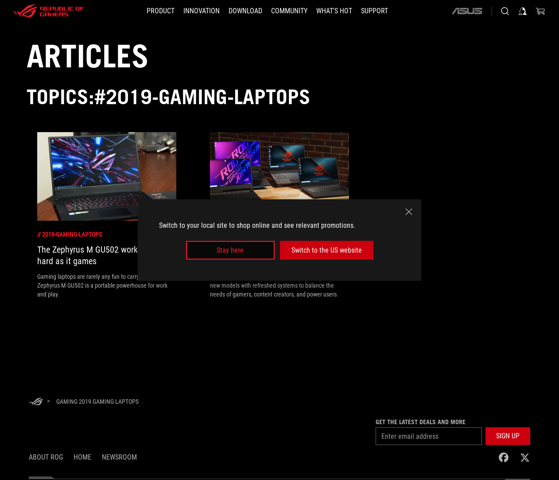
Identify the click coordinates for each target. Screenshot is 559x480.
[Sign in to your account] (522, 11)
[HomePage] (36, 402)
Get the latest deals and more (421, 421)
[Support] (374, 11)
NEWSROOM (119, 457)
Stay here (230, 250)
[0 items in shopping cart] (540, 11)
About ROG (46, 457)
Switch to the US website (326, 250)
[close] (409, 211)
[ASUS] (467, 11)
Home (82, 457)
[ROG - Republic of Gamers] (48, 11)
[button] (161, 11)
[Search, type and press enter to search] (505, 11)
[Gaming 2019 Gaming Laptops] (97, 401)
